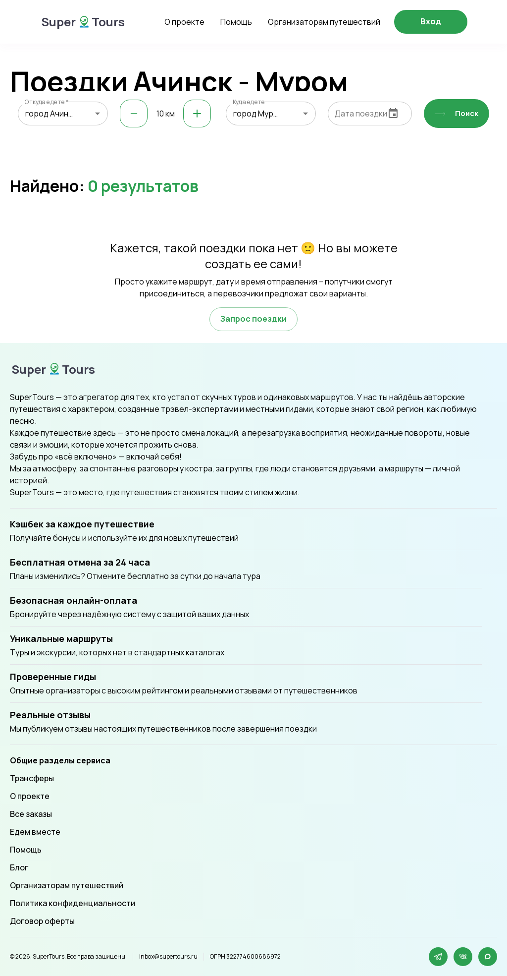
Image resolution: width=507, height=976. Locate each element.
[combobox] (63, 113)
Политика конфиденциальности (72, 903)
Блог (19, 867)
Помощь (236, 21)
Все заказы (31, 813)
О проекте (184, 21)
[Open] (97, 113)
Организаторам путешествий (324, 21)
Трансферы (32, 778)
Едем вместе (35, 831)
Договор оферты (42, 921)
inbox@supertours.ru (168, 957)
